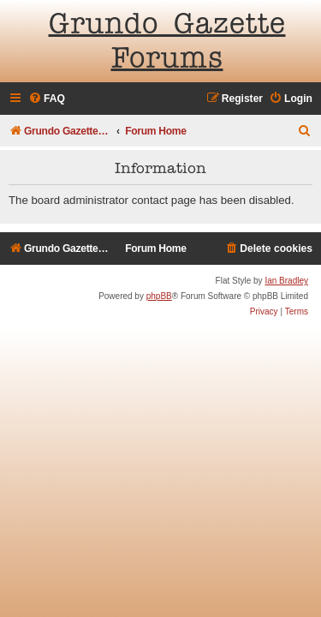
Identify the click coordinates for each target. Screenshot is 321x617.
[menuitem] (46, 99)
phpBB (159, 296)
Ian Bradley (286, 280)
